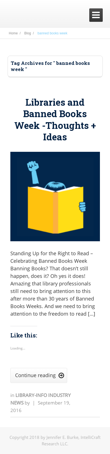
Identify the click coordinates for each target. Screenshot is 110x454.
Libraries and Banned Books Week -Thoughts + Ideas (55, 119)
